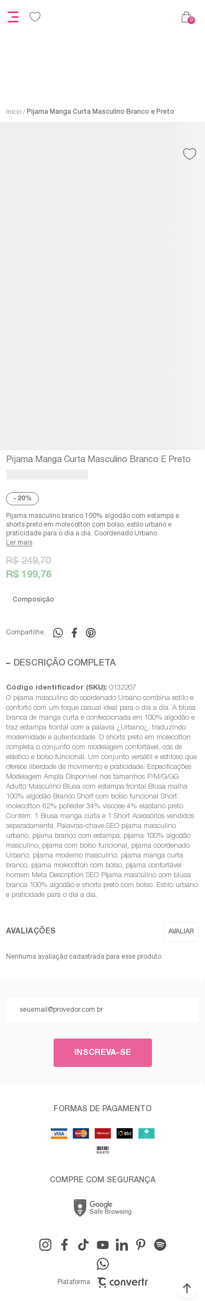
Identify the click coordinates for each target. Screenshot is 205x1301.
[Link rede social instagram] (45, 1244)
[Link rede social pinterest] (141, 1244)
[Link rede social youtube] (103, 1244)
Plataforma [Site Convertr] (102, 1282)
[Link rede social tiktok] (83, 1244)
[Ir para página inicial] (13, 112)
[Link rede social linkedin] (122, 1244)
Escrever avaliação (181, 932)
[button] (187, 1288)
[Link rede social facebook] (64, 1244)
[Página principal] (111, 16)
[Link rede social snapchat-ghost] (160, 1244)
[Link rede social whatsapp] (103, 1264)
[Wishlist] (35, 17)
